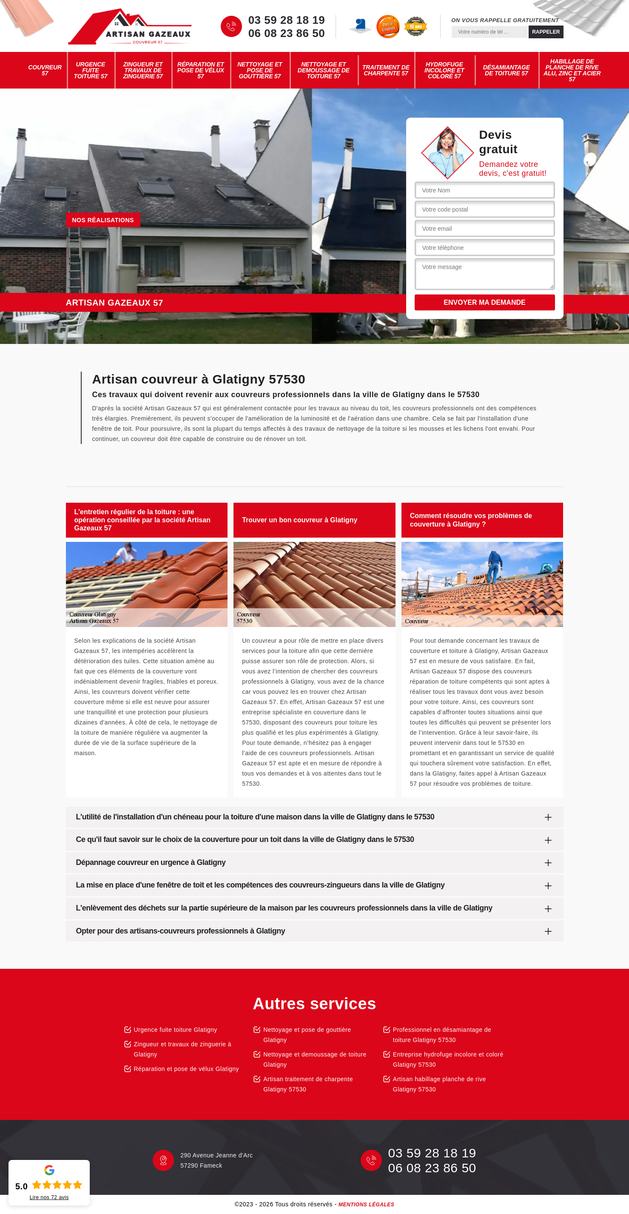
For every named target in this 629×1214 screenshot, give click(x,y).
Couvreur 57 (45, 70)
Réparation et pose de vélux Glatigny (186, 1068)
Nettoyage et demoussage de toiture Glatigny (315, 1059)
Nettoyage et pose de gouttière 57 (259, 70)
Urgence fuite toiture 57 (91, 70)
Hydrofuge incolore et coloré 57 (444, 70)
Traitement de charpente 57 (386, 70)
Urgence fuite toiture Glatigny (175, 1029)
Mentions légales (366, 1205)
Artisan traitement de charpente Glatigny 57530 (308, 1084)
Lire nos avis (49, 1197)
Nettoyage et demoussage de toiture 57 (324, 70)
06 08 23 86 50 (286, 33)
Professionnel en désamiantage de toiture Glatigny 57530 (442, 1034)
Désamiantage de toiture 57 (506, 70)
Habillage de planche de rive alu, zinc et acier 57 (572, 70)
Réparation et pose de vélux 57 (200, 70)
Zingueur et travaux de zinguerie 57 (142, 70)
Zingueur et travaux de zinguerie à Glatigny (182, 1049)
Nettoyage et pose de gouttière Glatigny (307, 1034)
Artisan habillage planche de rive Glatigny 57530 (439, 1084)
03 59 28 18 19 (286, 20)
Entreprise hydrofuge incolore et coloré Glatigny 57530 (448, 1059)
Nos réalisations (103, 220)
